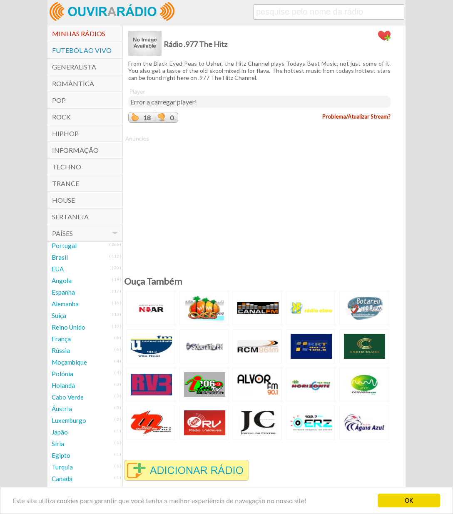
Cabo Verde (68, 397)
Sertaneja (70, 217)
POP (59, 100)
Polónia (62, 373)
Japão (60, 432)
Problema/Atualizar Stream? (356, 116)
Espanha (63, 292)
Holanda (63, 385)
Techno (66, 167)
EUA (58, 269)
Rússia (61, 350)
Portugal (64, 245)
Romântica (73, 83)
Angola (62, 280)
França (61, 339)
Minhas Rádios (78, 33)
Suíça (59, 315)
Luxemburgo (69, 420)
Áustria (62, 408)
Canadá (62, 478)
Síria (58, 443)
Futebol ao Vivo (82, 50)
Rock (61, 117)
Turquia (62, 467)
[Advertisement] (259, 201)
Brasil (60, 257)
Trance (65, 183)
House (63, 200)
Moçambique (69, 362)
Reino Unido (68, 327)
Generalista (74, 67)
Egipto (61, 455)
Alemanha (65, 304)
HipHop (65, 133)
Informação (75, 150)
